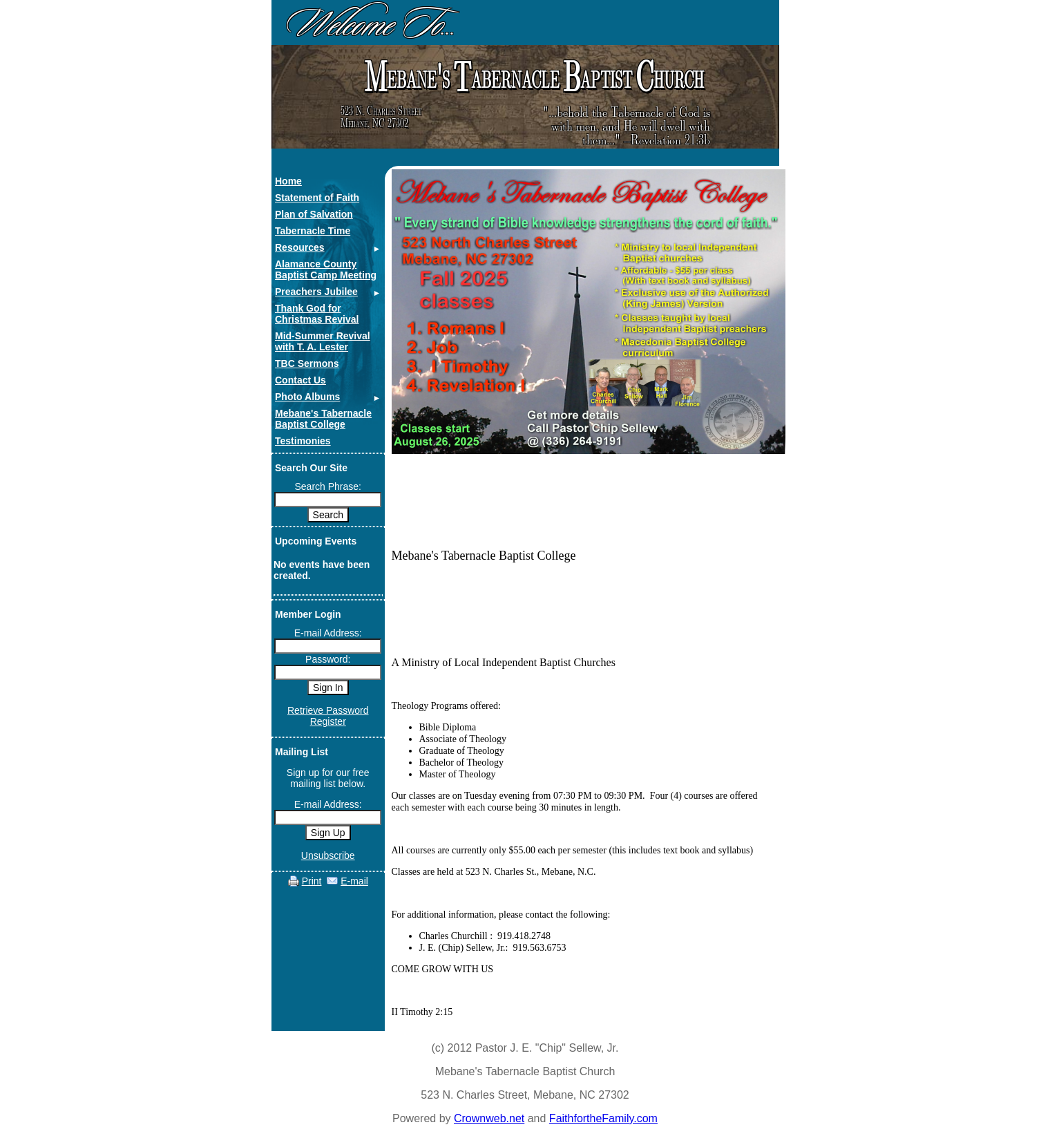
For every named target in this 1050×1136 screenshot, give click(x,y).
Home (288, 181)
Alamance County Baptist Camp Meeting (325, 269)
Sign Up (328, 832)
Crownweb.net (489, 1118)
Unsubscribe (328, 855)
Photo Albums (307, 396)
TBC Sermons (307, 363)
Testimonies (303, 440)
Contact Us (300, 380)
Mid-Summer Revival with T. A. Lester (322, 341)
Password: (327, 659)
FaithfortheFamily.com (603, 1118)
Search (328, 514)
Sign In (328, 687)
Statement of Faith (317, 197)
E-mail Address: (328, 632)
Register (328, 721)
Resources (300, 247)
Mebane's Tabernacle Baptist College (323, 419)
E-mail (354, 881)
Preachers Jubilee (316, 291)
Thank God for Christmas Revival (317, 314)
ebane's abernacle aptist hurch (532, 77)
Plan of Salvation (314, 214)
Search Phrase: (328, 486)
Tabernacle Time (312, 230)
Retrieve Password (328, 710)
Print (312, 881)
